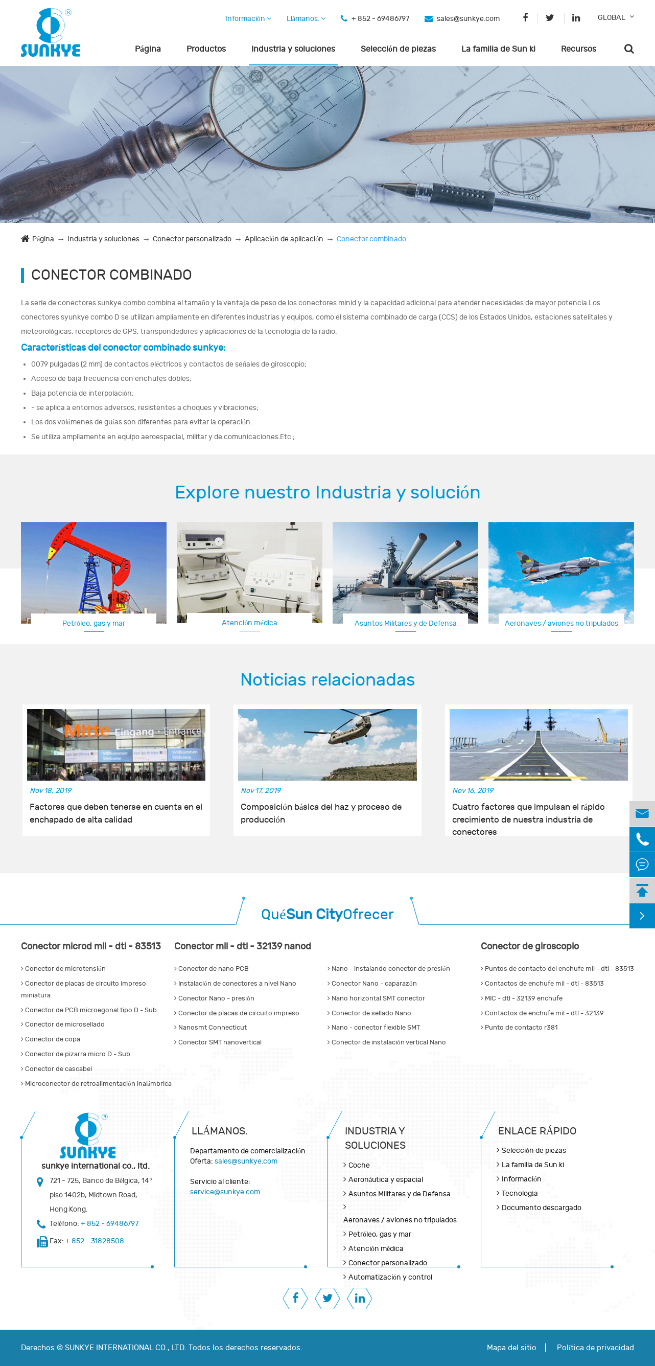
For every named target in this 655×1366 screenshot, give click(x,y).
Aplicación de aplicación (284, 239)
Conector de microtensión (63, 969)
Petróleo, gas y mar (93, 623)
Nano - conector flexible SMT (374, 1027)
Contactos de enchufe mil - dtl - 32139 (542, 1013)
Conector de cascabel (56, 1069)
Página (148, 49)
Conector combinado (371, 239)
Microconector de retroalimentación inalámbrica (96, 1084)
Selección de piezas (398, 49)
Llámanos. (306, 18)
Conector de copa (50, 1039)
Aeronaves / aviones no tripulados (561, 623)
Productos (206, 49)
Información (248, 18)
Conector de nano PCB (211, 969)
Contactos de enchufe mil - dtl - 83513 (542, 984)
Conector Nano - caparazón (372, 984)
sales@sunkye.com (468, 18)
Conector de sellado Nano (369, 1013)
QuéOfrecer (327, 914)
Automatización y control (390, 1277)
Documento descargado (541, 1207)
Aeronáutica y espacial (385, 1179)
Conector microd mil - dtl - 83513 (91, 946)
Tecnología (520, 1193)
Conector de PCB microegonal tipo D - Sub (89, 1010)
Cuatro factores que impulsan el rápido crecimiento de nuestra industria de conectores (528, 814)
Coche (359, 1165)
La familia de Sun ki (498, 49)
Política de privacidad (595, 1348)
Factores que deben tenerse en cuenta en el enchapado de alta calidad (116, 813)
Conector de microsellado (63, 1024)
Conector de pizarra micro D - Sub (75, 1054)
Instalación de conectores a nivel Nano (235, 984)
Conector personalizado (192, 239)
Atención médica (249, 623)
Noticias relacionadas (327, 680)
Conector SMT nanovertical (218, 1042)
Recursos (578, 49)
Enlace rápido (537, 1131)
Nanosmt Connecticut (210, 1027)
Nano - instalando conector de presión (389, 969)
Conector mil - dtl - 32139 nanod (242, 946)
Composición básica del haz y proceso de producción (321, 813)
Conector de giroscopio (530, 946)
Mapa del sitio (511, 1348)
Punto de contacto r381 (519, 1027)
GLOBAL (611, 17)
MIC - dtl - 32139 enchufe (522, 998)
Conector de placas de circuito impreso (236, 1013)
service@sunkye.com (225, 1192)
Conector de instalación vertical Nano (387, 1042)
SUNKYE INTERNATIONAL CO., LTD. (125, 1348)
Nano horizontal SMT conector (376, 998)
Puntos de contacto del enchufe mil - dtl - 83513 (557, 969)
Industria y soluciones (293, 49)
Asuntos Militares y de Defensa (406, 623)
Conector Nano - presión (214, 998)
